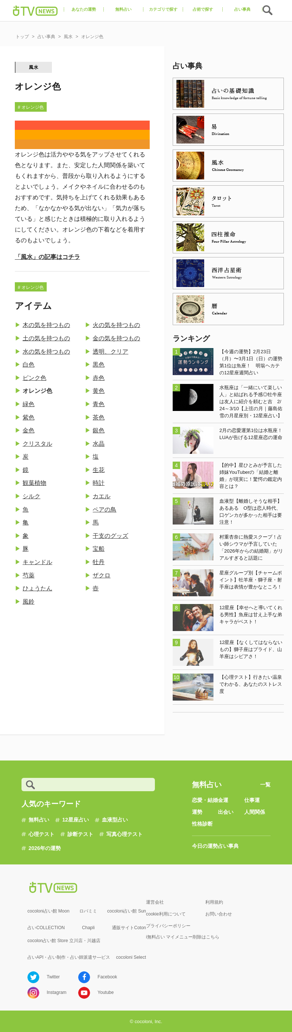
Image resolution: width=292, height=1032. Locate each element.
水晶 (98, 444)
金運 (223, 800)
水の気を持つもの (46, 351)
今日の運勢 (205, 846)
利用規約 (214, 902)
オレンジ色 (37, 391)
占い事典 (228, 846)
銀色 (98, 430)
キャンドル (37, 562)
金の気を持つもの (116, 338)
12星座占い (75, 820)
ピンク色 (34, 378)
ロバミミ (88, 911)
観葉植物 (34, 483)
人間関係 (254, 812)
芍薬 (28, 575)
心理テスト (41, 834)
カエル (101, 496)
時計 (98, 483)
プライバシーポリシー (168, 925)
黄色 (98, 391)
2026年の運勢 (45, 848)
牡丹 (98, 562)
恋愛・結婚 (205, 800)
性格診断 (202, 824)
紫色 (28, 417)
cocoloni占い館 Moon (48, 911)
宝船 (98, 549)
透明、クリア (110, 351)
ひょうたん (37, 588)
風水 (34, 67)
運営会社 (155, 902)
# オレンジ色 (31, 107)
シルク (31, 496)
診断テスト (80, 834)
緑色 (28, 404)
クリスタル (37, 444)
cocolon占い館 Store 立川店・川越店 (63, 940)
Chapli (88, 927)
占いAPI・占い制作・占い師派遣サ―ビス (68, 957)
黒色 (98, 364)
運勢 (197, 812)
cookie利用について (166, 914)
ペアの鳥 (104, 509)
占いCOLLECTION (46, 927)
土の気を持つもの (46, 338)
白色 (28, 364)
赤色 (98, 378)
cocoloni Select (131, 957)
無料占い (39, 820)
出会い (225, 812)
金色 (28, 430)
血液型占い (115, 820)
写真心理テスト (124, 834)
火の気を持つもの (116, 325)
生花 (98, 470)
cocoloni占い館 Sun (126, 911)
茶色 (98, 417)
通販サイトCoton (129, 927)
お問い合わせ (218, 914)
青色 (98, 404)
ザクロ (101, 575)
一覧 (265, 785)
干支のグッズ (110, 536)
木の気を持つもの (46, 325)
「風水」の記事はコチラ (47, 257)
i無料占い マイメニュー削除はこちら (182, 937)
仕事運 (252, 800)
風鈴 (28, 601)
